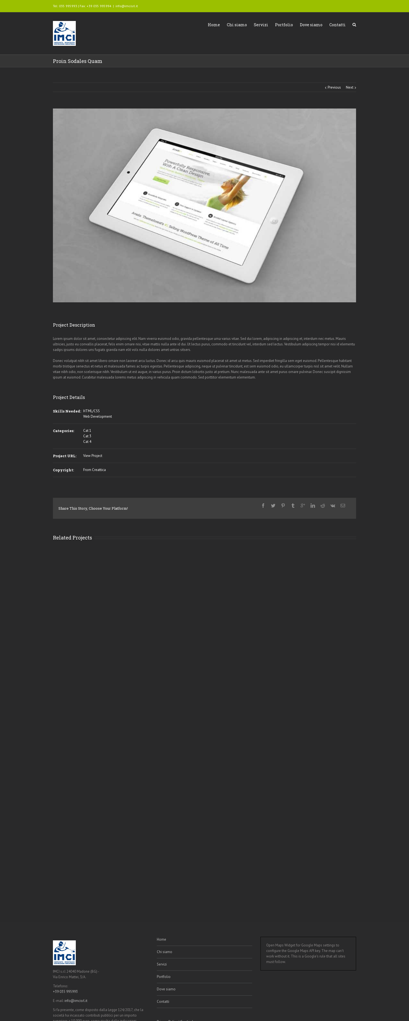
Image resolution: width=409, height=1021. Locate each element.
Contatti (337, 24)
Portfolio (284, 24)
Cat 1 (87, 430)
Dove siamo (311, 24)
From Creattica (94, 469)
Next (349, 87)
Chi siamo (237, 24)
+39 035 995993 (65, 991)
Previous (334, 87)
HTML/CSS (91, 411)
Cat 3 (87, 436)
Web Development (97, 416)
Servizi (261, 24)
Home (214, 24)
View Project (92, 455)
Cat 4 (87, 441)
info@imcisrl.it (126, 6)
